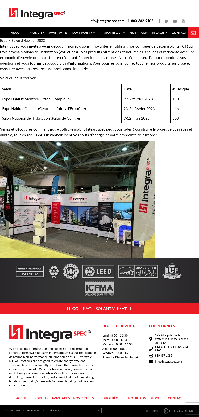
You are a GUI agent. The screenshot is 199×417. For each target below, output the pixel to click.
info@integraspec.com (106, 21)
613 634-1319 (163, 346)
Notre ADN (139, 32)
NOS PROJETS (82, 32)
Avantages (58, 32)
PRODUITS (36, 32)
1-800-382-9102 (140, 21)
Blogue (158, 32)
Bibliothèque (111, 32)
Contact (179, 32)
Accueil (17, 32)
